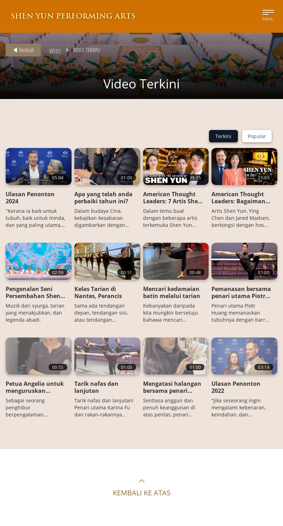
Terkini (223, 136)
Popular (257, 136)
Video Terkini (86, 50)
